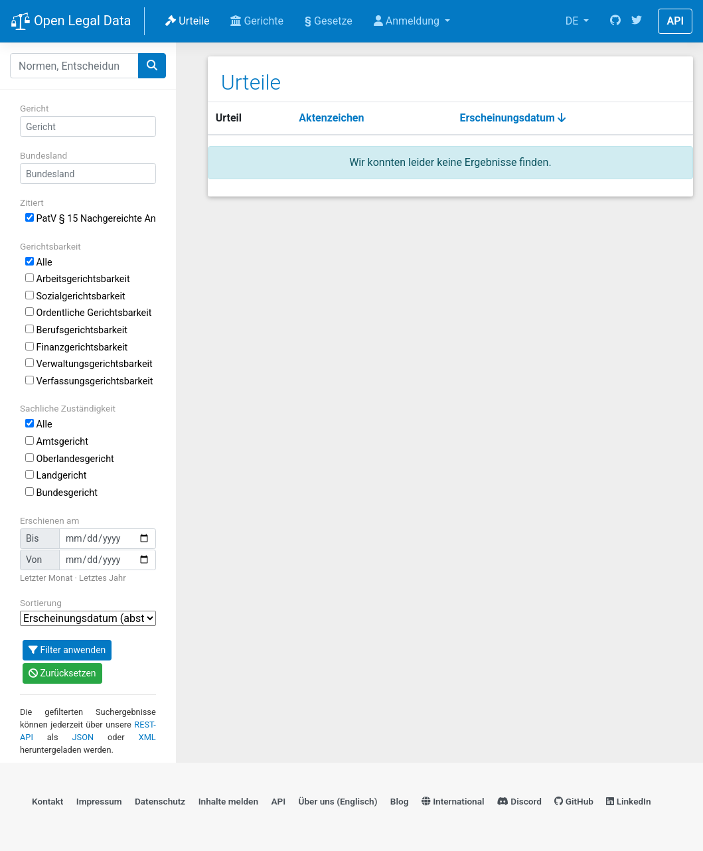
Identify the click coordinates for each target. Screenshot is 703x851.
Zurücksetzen (62, 673)
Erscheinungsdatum (513, 118)
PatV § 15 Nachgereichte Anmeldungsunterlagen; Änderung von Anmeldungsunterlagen (90, 218)
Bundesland (43, 155)
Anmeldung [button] (408, 21)
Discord (519, 801)
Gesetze (328, 21)
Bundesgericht (61, 493)
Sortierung (41, 602)
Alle (38, 262)
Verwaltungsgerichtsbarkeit (89, 364)
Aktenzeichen (331, 118)
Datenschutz (160, 801)
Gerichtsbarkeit (50, 246)
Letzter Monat (46, 578)
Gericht (34, 108)
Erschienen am (49, 520)
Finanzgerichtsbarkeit (76, 347)
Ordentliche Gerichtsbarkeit (88, 313)
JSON (83, 737)
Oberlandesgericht (69, 459)
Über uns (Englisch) (338, 801)
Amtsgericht (56, 441)
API (675, 21)
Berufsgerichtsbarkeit (76, 330)
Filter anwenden (67, 650)
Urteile (187, 21)
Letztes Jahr (102, 578)
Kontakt (47, 801)
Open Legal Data (71, 22)
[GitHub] (615, 21)
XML (147, 737)
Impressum (99, 801)
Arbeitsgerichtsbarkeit (77, 279)
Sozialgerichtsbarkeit (75, 296)
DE (574, 21)
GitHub (573, 801)
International (453, 801)
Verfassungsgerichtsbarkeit (89, 381)
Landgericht (55, 475)
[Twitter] (636, 21)
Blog (399, 801)
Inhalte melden (228, 801)
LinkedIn (628, 801)
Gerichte (256, 21)
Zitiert (32, 202)
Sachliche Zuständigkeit (68, 408)
